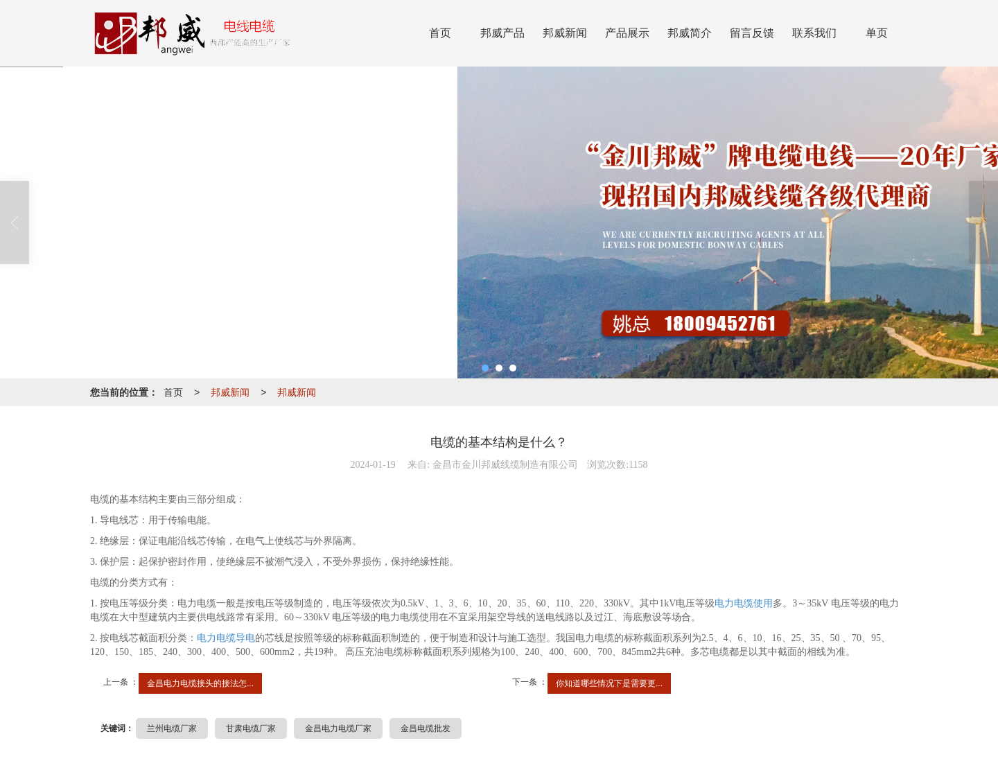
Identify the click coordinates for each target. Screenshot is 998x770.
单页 (877, 33)
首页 (440, 33)
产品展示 (627, 33)
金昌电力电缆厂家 (338, 728)
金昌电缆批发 (425, 728)
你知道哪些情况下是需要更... (609, 683)
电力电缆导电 (226, 638)
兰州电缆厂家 (172, 728)
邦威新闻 (565, 33)
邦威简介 (689, 33)
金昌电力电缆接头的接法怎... (200, 683)
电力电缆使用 (744, 603)
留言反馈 (752, 33)
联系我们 (814, 33)
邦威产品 (502, 33)
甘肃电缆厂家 (251, 728)
